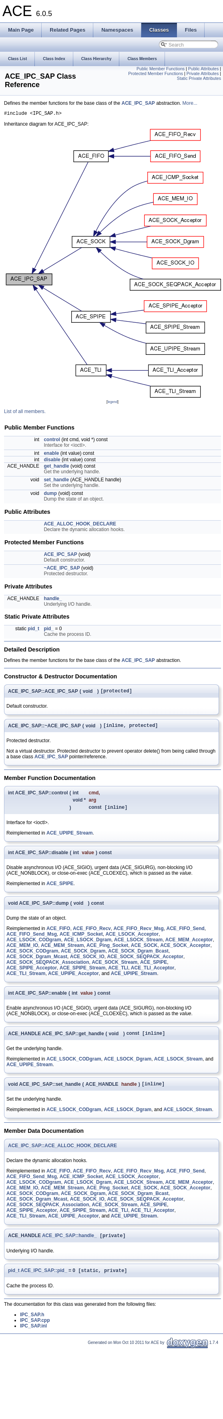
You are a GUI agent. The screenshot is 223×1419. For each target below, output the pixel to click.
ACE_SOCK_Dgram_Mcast (36, 961)
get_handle (56, 467)
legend (112, 403)
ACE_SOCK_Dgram (83, 955)
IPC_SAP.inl (33, 1334)
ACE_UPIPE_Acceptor (73, 978)
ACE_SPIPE (59, 888)
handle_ (53, 600)
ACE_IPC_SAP (138, 103)
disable (52, 461)
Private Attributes (203, 73)
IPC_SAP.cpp (35, 1328)
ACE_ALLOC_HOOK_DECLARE (80, 525)
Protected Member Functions (155, 73)
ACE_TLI (118, 972)
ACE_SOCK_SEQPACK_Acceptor (145, 961)
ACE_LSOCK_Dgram (87, 944)
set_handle (56, 481)
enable (51, 454)
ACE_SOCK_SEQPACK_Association (47, 966)
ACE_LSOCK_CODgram (33, 944)
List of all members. (25, 412)
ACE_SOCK (144, 950)
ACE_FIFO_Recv (92, 933)
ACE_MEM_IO (22, 950)
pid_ (49, 630)
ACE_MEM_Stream (62, 950)
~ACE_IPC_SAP (62, 569)
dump (50, 494)
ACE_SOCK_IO (87, 961)
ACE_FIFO (58, 933)
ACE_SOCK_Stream (114, 966)
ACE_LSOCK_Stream (138, 944)
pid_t (33, 630)
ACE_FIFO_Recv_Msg (138, 933)
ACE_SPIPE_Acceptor (31, 972)
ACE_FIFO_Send (186, 933)
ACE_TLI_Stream (25, 978)
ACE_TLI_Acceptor (153, 972)
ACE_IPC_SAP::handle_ (69, 1243)
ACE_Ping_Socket (107, 950)
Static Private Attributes (199, 78)
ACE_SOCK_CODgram (32, 955)
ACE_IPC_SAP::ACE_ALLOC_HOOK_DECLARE (62, 1152)
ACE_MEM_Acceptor (189, 944)
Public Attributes (203, 68)
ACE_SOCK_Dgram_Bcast (138, 955)
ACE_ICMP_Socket (81, 938)
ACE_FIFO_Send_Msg (31, 938)
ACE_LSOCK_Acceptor (132, 938)
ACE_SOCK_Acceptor (185, 950)
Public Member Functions (161, 68)
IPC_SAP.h (32, 1322)
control (52, 441)
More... (190, 103)
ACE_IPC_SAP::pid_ (44, 1278)
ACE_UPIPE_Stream (69, 837)
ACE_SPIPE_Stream (83, 972)
